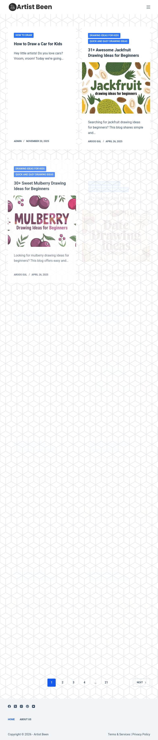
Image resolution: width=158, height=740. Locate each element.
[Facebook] (9, 704)
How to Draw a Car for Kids (38, 44)
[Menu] (148, 7)
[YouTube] (33, 704)
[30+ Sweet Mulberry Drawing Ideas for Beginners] (42, 230)
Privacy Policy (141, 732)
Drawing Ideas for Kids (104, 36)
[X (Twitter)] (15, 704)
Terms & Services (119, 732)
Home (11, 717)
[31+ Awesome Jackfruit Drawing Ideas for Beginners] (116, 88)
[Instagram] (21, 704)
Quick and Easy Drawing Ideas (108, 41)
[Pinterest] (27, 704)
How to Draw (23, 35)
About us (25, 717)
